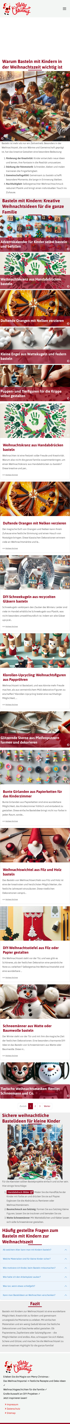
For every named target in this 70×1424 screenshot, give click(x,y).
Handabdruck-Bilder (18, 1192)
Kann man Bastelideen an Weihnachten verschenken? (29, 1295)
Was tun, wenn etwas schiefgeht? (19, 1286)
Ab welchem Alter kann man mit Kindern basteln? (27, 1249)
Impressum (11, 1404)
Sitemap (10, 1413)
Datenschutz (12, 1408)
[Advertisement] (35, 38)
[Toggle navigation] (64, 8)
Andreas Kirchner (11, 475)
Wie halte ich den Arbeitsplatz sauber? (22, 1277)
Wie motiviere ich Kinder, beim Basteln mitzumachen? (29, 1268)
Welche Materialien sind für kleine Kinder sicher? (27, 1258)
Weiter (47, 1106)
